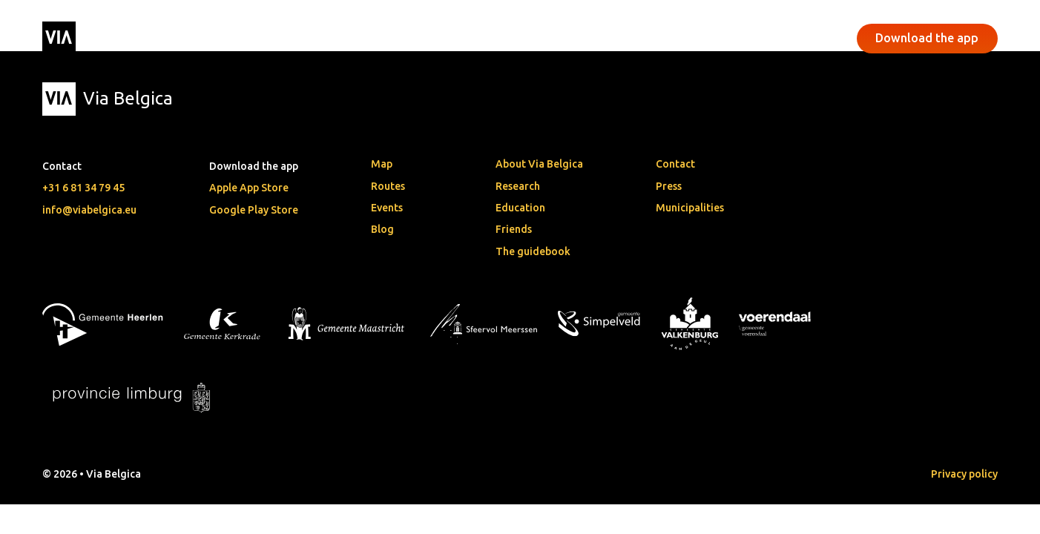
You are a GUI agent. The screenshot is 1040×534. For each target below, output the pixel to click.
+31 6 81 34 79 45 (83, 188)
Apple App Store (249, 188)
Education (520, 208)
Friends (514, 229)
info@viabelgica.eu (89, 210)
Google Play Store (253, 210)
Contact (675, 164)
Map (381, 164)
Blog (382, 229)
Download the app (926, 37)
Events (409, 38)
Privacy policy (964, 474)
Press (669, 186)
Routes (388, 186)
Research (518, 186)
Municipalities (690, 208)
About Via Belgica (539, 164)
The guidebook (533, 251)
